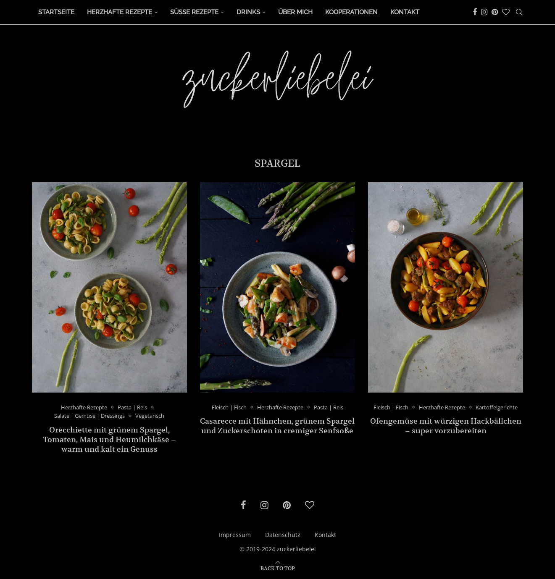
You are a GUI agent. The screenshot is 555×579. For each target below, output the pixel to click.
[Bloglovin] (506, 12)
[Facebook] (475, 12)
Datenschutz (282, 535)
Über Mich (295, 12)
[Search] (519, 12)
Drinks (248, 12)
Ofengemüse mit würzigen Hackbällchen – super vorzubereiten (445, 425)
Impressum (235, 535)
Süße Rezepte (194, 12)
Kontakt (404, 12)
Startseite (56, 12)
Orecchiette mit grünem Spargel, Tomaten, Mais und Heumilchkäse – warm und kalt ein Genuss (109, 439)
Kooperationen (351, 12)
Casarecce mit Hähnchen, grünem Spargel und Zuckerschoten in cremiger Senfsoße (277, 425)
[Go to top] (277, 568)
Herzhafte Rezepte (119, 12)
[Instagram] (484, 12)
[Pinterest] (495, 12)
